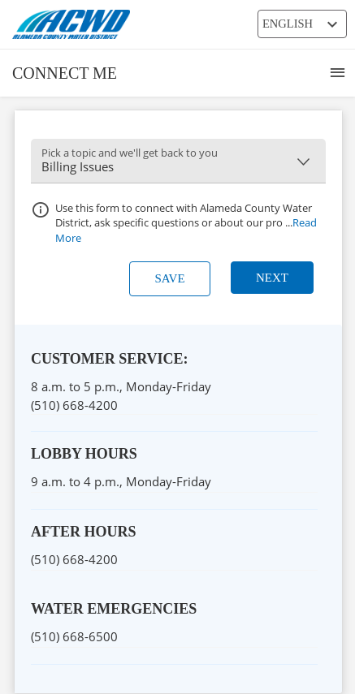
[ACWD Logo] (146, 24)
